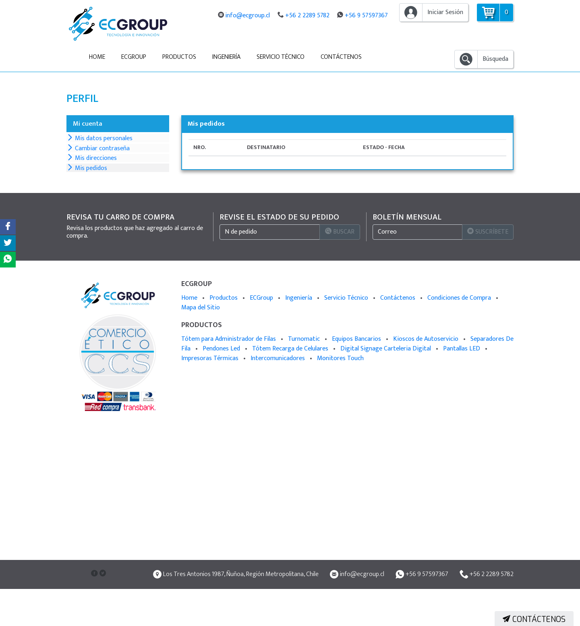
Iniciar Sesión (445, 12)
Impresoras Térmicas (210, 391)
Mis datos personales (106, 142)
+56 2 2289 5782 (311, 15)
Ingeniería (226, 57)
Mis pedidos (93, 197)
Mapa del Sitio (200, 341)
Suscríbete (487, 265)
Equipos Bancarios (357, 372)
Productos (179, 57)
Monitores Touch (340, 391)
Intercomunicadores (279, 391)
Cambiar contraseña (104, 160)
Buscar (334, 265)
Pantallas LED (462, 382)
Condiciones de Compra (460, 331)
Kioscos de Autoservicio (426, 372)
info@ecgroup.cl (254, 15)
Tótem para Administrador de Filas (229, 372)
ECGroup (133, 57)
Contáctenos (341, 57)
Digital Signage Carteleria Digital (386, 382)
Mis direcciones (98, 179)
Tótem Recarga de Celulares (291, 382)
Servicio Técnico (280, 57)
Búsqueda (495, 59)
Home (97, 57)
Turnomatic (304, 372)
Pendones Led (222, 382)
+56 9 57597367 (367, 15)
